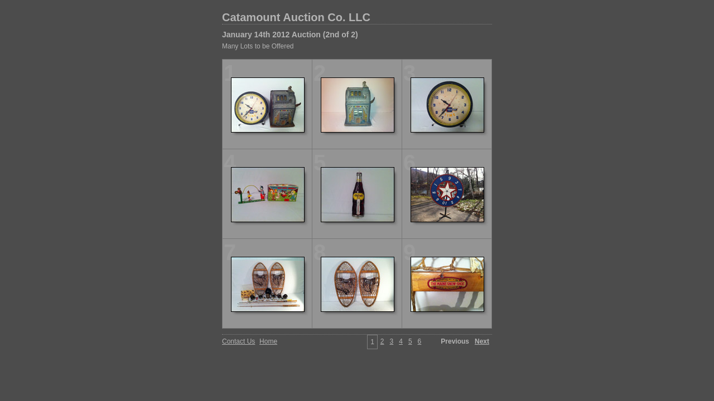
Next (482, 341)
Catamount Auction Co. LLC (296, 17)
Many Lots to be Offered (258, 46)
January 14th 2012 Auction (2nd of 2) (290, 34)
